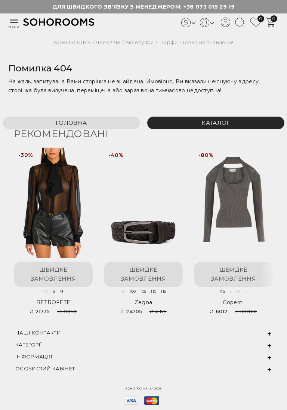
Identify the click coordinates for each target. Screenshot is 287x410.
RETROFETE (53, 302)
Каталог (215, 122)
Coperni (233, 302)
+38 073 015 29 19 (209, 6)
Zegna (143, 302)
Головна (71, 122)
